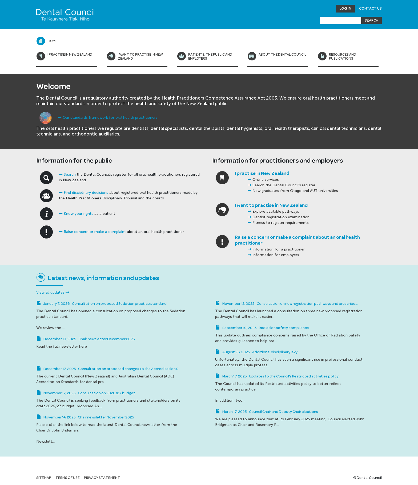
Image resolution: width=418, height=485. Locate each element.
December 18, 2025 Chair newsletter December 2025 (85, 339)
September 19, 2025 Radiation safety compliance (262, 328)
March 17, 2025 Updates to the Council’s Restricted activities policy (277, 376)
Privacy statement (102, 478)
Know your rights (76, 213)
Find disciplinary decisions (83, 192)
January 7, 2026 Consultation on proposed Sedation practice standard (101, 304)
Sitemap (43, 478)
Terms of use (67, 478)
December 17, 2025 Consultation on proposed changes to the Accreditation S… (108, 369)
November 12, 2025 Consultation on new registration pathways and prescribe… (286, 304)
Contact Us (370, 8)
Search (67, 174)
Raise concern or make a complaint (92, 231)
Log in (345, 8)
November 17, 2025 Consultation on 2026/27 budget (85, 393)
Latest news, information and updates (103, 278)
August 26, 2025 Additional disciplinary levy (256, 352)
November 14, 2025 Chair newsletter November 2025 (85, 417)
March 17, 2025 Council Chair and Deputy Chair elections (266, 412)
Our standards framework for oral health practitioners (108, 117)
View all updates (52, 292)
